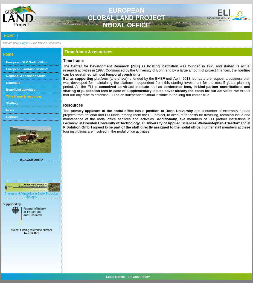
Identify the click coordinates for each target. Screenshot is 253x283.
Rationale (13, 82)
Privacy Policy (139, 276)
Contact (12, 117)
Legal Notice (116, 276)
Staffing (12, 103)
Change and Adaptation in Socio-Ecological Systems (32, 193)
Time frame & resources (24, 96)
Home (9, 36)
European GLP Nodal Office (26, 62)
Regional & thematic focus (26, 76)
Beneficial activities (20, 89)
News (10, 110)
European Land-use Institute (27, 69)
